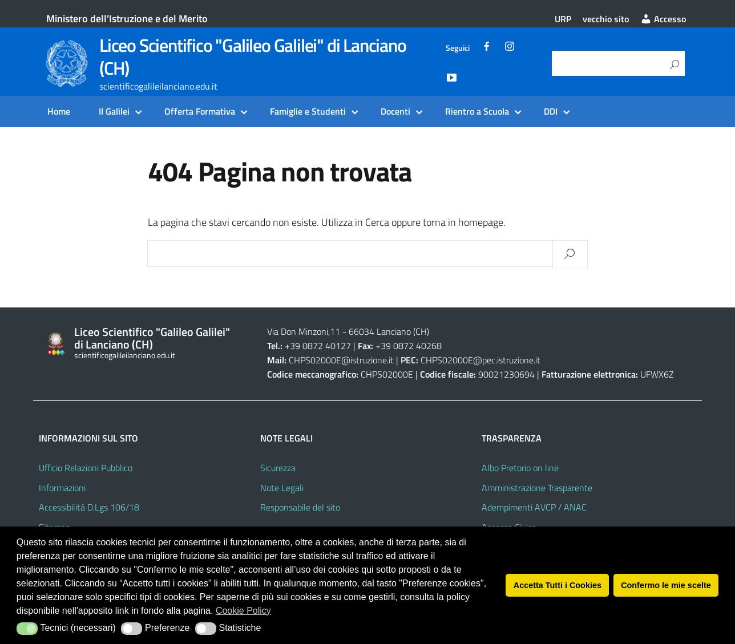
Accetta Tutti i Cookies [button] (557, 585)
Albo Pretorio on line (520, 468)
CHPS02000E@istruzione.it (341, 360)
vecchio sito (606, 19)
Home (58, 111)
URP (563, 19)
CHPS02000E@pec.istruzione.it (480, 360)
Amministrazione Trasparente (537, 488)
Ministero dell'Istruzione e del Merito (127, 18)
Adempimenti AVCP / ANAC (534, 507)
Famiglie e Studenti (308, 111)
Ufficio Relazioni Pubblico (85, 468)
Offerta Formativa (199, 111)
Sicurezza (278, 468)
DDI (551, 111)
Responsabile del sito (300, 507)
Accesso (663, 19)
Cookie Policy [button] (243, 610)
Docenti (395, 111)
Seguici (458, 48)
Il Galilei (114, 111)
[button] (27, 628)
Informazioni (62, 488)
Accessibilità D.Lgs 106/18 (89, 507)
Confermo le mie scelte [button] (666, 585)
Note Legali (282, 488)
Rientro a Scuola (477, 111)
